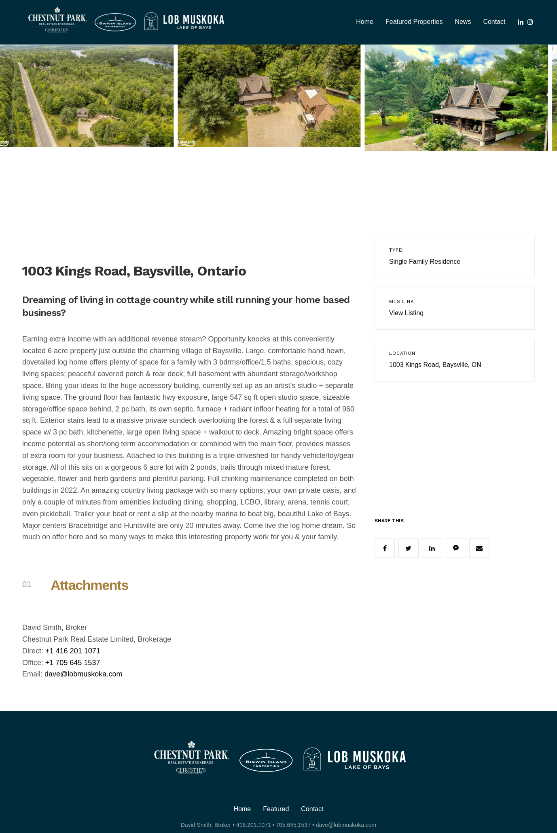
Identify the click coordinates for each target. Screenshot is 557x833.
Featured (276, 809)
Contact (494, 21)
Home (364, 21)
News (463, 21)
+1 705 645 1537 (72, 663)
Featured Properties (414, 21)
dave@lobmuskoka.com (83, 674)
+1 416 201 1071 (72, 651)
